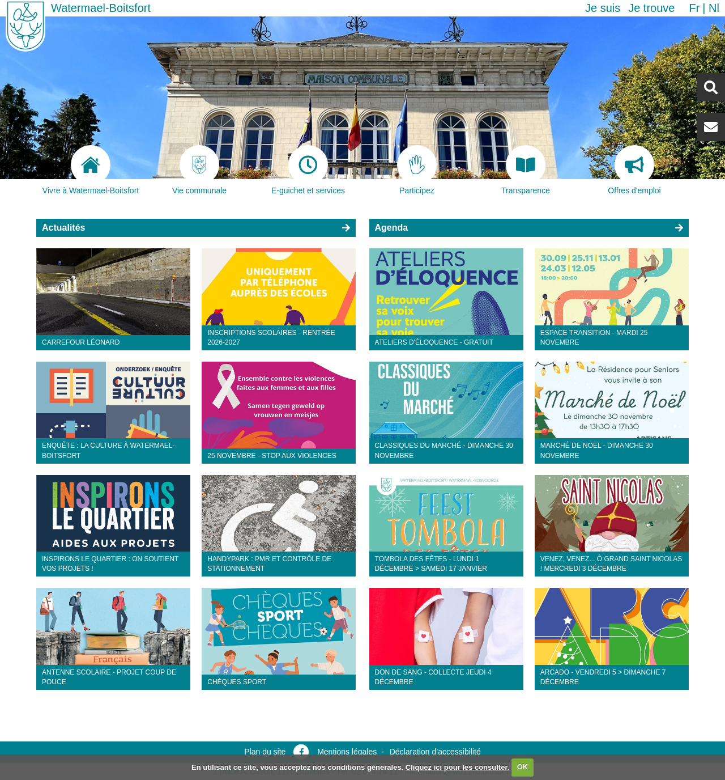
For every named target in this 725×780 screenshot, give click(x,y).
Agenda (391, 227)
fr (694, 8)
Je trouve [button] (651, 8)
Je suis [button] (602, 8)
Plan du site (264, 751)
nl (714, 8)
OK (522, 766)
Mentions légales (347, 751)
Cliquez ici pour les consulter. (458, 766)
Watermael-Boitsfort (101, 8)
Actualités (63, 227)
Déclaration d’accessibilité (435, 751)
